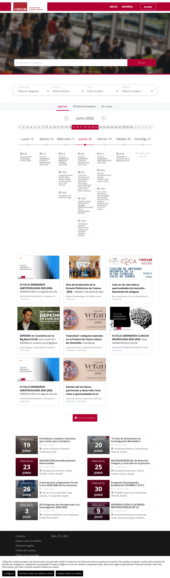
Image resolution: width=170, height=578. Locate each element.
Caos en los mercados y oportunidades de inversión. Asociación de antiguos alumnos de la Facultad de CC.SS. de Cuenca (103, 201)
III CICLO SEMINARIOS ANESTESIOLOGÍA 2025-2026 (104, 160)
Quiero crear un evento (28, 541)
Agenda (62, 106)
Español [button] (130, 6)
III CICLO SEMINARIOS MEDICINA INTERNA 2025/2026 (64, 161)
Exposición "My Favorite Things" (65, 196)
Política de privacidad (27, 555)
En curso (106, 106)
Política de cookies (26, 550)
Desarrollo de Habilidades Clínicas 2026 (25, 159)
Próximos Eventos (84, 106)
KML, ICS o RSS (59, 536)
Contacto (20, 536)
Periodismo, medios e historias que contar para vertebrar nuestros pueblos (83, 230)
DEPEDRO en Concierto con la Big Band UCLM (123, 159)
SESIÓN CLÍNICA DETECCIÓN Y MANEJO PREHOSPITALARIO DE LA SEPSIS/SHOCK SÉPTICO (85, 207)
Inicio (113, 6)
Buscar (141, 62)
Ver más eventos (85, 418)
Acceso (148, 6)
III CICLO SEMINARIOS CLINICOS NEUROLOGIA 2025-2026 (45, 161)
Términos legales (25, 545)
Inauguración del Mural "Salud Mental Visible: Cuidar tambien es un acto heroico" (66, 180)
